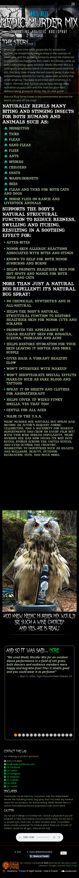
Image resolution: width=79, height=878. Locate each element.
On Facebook (12, 767)
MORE (54, 650)
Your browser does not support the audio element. (39, 837)
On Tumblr (10, 786)
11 (55, 734)
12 (59, 734)
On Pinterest (11, 776)
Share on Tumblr (39, 856)
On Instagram (12, 773)
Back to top (71, 865)
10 (51, 734)
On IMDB (10, 783)
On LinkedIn (11, 779)
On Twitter (10, 770)
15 (71, 734)
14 (67, 734)
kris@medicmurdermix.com (19, 764)
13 (63, 734)
